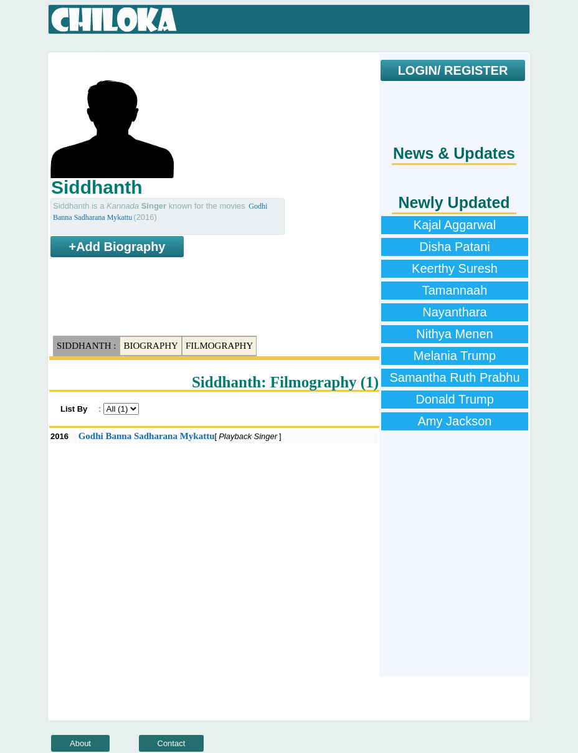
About (80, 743)
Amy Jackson (455, 421)
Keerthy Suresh (455, 268)
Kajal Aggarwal (455, 225)
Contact (172, 743)
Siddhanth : (86, 346)
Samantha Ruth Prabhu (454, 377)
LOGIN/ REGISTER (453, 70)
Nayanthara (454, 312)
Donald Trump (454, 399)
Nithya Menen (454, 334)
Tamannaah (455, 290)
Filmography (219, 346)
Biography (150, 346)
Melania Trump (455, 355)
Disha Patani (454, 246)
